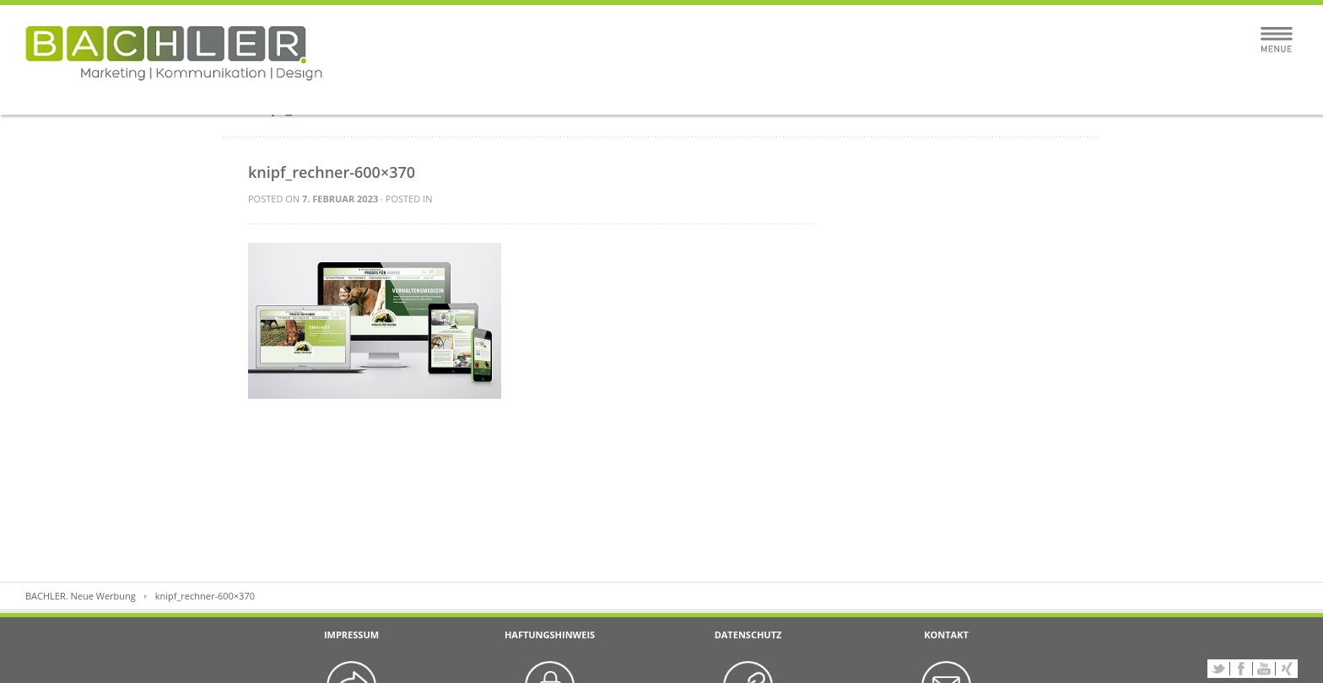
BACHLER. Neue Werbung (80, 595)
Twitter (1218, 668)
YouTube (1264, 668)
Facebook (1241, 668)
